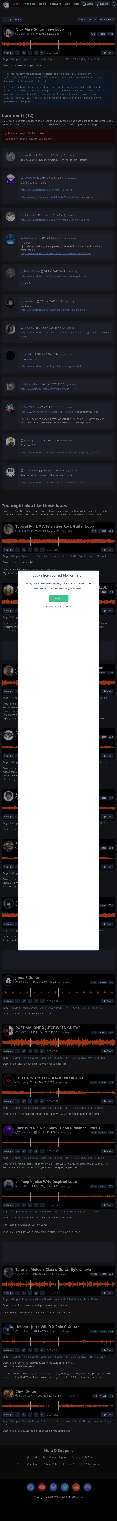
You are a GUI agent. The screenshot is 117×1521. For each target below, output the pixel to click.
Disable (58, 598)
